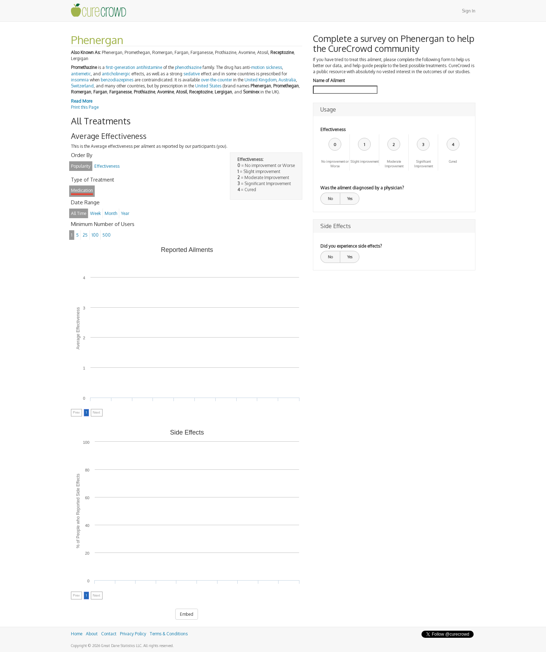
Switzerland (82, 85)
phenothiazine (188, 67)
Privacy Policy (133, 633)
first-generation (120, 67)
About (92, 633)
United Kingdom (260, 79)
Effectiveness (333, 129)
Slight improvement (365, 161)
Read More (81, 101)
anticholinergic (116, 73)
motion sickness (266, 67)
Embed (186, 614)
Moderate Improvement (394, 164)
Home (76, 633)
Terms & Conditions (169, 633)
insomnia (80, 79)
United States (208, 85)
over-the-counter (216, 79)
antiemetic (81, 73)
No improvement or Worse (335, 164)
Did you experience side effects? (351, 246)
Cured (453, 161)
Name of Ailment (329, 80)
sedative (191, 73)
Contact (108, 633)
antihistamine (149, 67)
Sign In (468, 11)
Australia (287, 79)
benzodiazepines (117, 79)
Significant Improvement (423, 164)
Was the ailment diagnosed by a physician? (362, 187)
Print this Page (85, 107)
